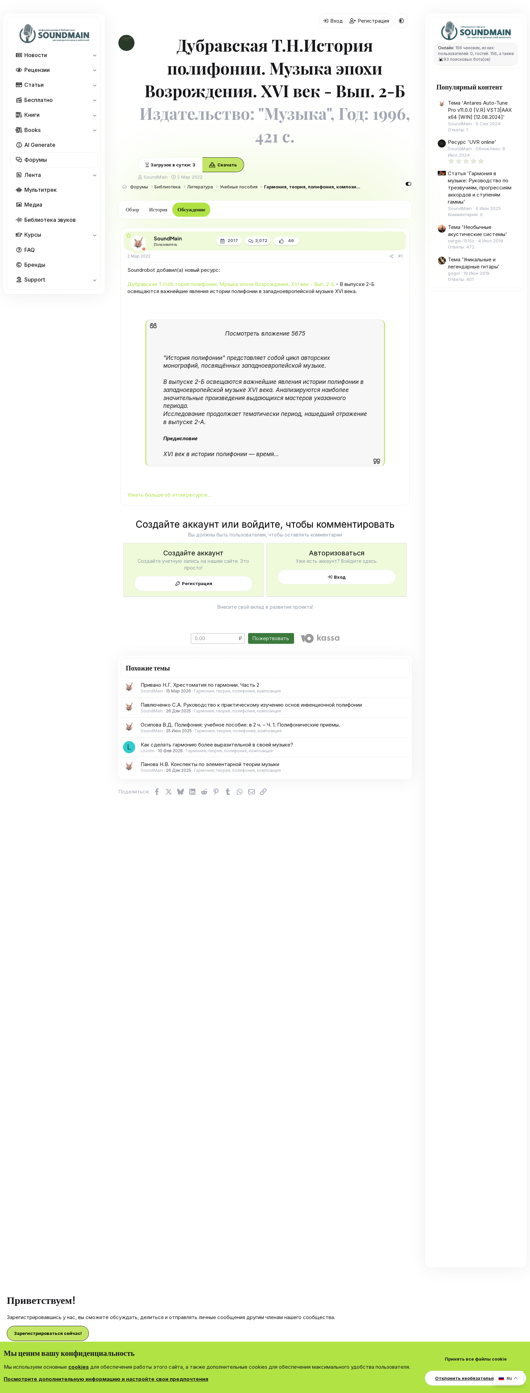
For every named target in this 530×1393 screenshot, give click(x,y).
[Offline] (144, 249)
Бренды (34, 264)
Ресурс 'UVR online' (472, 142)
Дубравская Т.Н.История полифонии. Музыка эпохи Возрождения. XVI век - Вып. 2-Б (231, 284)
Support (34, 279)
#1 (400, 256)
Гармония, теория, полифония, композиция (237, 690)
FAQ (29, 249)
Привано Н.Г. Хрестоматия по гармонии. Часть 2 (200, 685)
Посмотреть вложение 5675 (265, 333)
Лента (32, 175)
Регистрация (197, 583)
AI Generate (39, 144)
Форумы (35, 159)
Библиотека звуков (50, 219)
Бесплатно (38, 100)
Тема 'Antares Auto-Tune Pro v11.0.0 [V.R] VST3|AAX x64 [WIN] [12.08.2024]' (480, 110)
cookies (78, 1367)
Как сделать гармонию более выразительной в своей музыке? (217, 744)
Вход (340, 577)
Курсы (32, 234)
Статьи (34, 84)
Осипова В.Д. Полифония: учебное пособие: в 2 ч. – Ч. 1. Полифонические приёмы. (240, 724)
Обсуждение (191, 209)
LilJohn (148, 750)
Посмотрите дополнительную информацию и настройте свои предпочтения (106, 1379)
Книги (32, 114)
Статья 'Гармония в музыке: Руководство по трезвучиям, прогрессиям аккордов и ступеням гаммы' (479, 187)
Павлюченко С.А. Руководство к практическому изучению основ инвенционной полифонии (251, 705)
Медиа (33, 204)
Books (32, 130)
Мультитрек (40, 189)
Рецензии (37, 70)
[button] (94, 55)
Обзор (132, 209)
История (158, 209)
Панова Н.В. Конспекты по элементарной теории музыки (210, 764)
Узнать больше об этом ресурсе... (169, 495)
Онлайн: (446, 47)
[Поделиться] (391, 256)
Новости (35, 55)
